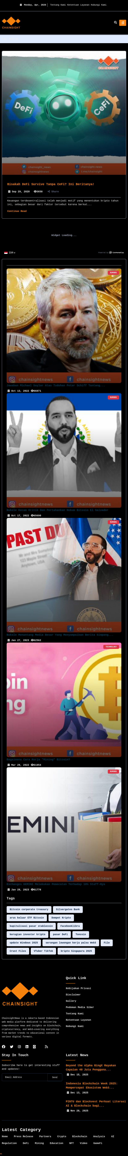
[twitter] (11, 1047)
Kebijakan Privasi (78, 988)
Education (56, 1143)
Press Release (23, 1136)
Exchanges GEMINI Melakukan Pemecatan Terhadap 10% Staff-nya (56, 884)
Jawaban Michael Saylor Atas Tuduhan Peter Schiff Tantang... (56, 385)
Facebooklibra (70, 926)
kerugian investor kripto (27, 934)
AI (112, 1136)
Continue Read (17, 211)
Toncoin (81, 934)
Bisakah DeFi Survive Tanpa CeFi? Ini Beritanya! (50, 184)
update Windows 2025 (24, 942)
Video (83, 1143)
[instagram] (19, 1047)
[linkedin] (26, 1047)
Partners (45, 1136)
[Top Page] (1, 1154)
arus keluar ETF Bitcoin (27, 917)
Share (53, 191)
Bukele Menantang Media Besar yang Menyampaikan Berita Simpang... (60, 634)
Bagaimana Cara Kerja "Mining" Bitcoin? (38, 759)
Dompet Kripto (61, 917)
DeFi (26, 1143)
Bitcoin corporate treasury (29, 909)
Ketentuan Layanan (78, 5)
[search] (115, 22)
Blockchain (79, 1136)
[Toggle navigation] (122, 23)
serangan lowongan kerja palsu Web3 (71, 942)
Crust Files (18, 951)
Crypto (61, 1136)
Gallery (71, 1001)
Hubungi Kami (99, 5)
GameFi (97, 1143)
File (107, 942)
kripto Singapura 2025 (76, 951)
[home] (11, 23)
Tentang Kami (58, 5)
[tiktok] (34, 1047)
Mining (39, 1143)
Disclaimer (73, 994)
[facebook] (3, 1047)
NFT (71, 1143)
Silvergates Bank (68, 909)
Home (5, 1136)
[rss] (46, 1047)
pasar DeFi (60, 934)
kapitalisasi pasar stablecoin (31, 926)
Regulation (9, 1143)
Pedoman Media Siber (80, 1007)
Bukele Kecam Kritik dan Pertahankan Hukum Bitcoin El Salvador (57, 510)
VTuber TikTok (43, 951)
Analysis (99, 1136)
